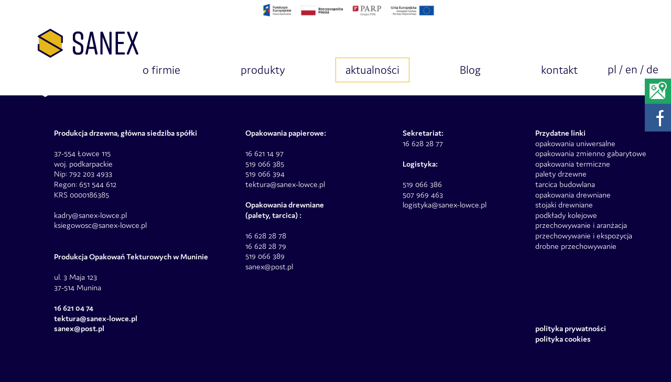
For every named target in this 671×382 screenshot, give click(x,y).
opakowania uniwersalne (575, 143)
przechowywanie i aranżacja (581, 225)
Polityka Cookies (563, 339)
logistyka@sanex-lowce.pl (444, 205)
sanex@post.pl (269, 266)
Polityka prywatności (570, 328)
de (652, 69)
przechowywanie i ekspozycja (583, 236)
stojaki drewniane (564, 205)
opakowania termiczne (572, 164)
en (631, 69)
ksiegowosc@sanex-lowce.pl (100, 225)
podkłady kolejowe (566, 215)
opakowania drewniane (573, 195)
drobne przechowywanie (575, 246)
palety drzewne (561, 174)
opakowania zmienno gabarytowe (590, 153)
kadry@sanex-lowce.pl (90, 215)
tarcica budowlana (565, 184)
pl (612, 69)
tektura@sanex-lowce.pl (285, 184)
